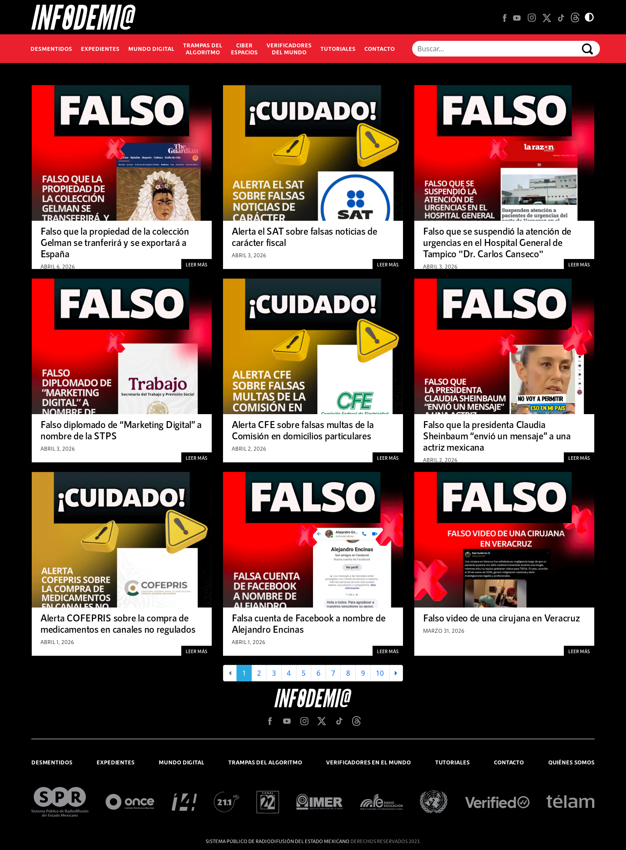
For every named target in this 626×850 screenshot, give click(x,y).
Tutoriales (338, 48)
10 (380, 673)
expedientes (116, 762)
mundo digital (181, 762)
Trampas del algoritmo (202, 49)
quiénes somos (571, 762)
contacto (509, 762)
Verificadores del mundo (289, 49)
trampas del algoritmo (265, 762)
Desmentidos (51, 48)
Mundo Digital (151, 48)
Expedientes (100, 48)
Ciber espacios (244, 49)
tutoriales (452, 762)
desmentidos (52, 762)
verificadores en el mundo (368, 762)
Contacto (379, 48)
